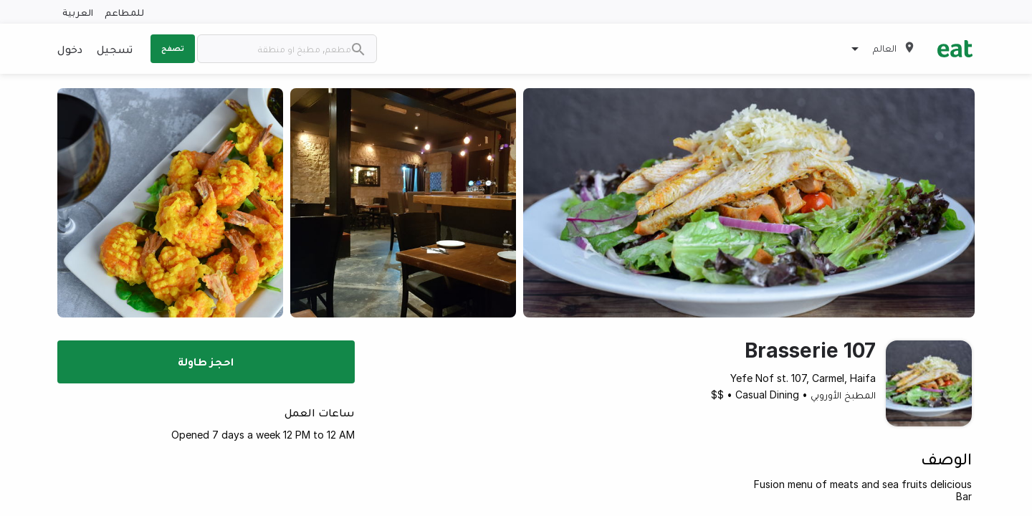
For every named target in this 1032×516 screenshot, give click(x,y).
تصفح (172, 48)
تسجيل (115, 49)
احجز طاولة (206, 361)
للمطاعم (124, 12)
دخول (69, 49)
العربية (77, 12)
